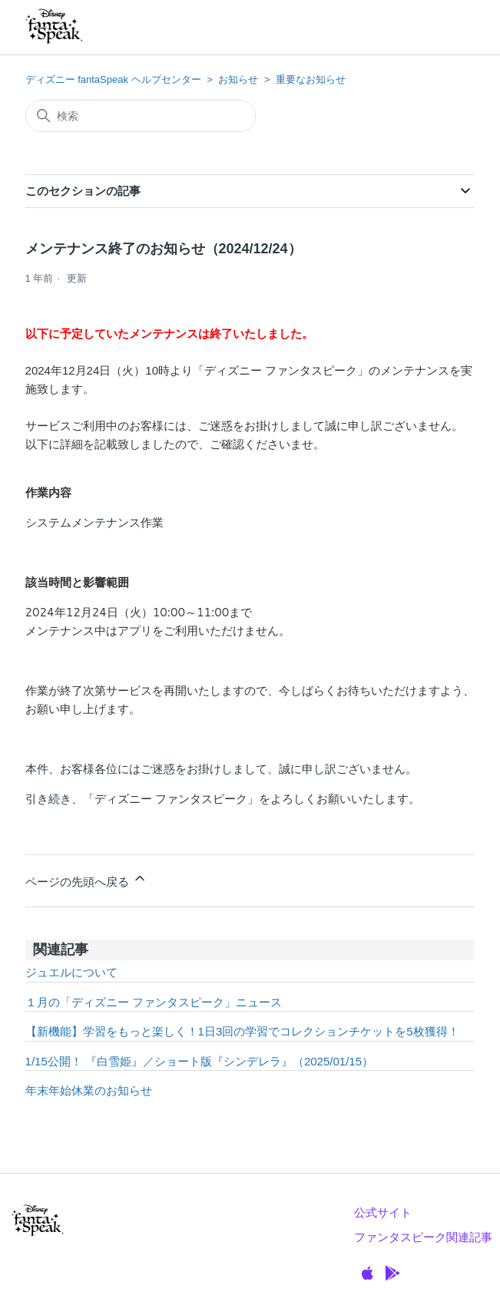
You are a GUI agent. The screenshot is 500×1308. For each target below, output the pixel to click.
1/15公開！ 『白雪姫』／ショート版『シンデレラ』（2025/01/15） (199, 1061)
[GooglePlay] (392, 1273)
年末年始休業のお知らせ (88, 1090)
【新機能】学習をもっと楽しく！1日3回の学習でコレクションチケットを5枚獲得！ (242, 1031)
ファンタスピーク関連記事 (423, 1237)
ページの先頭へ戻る (86, 879)
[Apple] (367, 1273)
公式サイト (383, 1212)
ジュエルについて (71, 972)
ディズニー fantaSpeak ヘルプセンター (113, 79)
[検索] (140, 116)
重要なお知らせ (311, 79)
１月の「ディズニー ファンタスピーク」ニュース (153, 1002)
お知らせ (238, 79)
